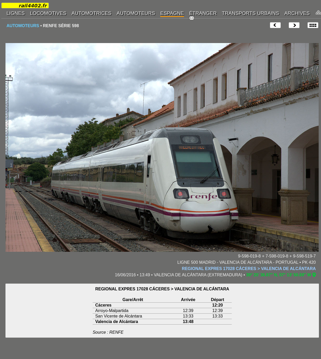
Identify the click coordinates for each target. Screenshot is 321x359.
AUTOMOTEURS (23, 25)
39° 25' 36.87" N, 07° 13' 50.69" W (278, 275)
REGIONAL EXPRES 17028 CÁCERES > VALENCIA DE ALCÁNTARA (249, 268)
